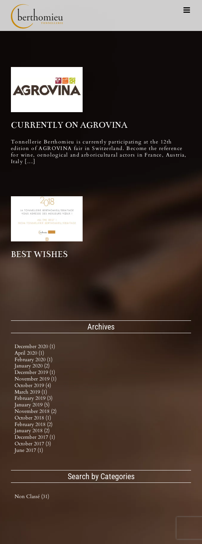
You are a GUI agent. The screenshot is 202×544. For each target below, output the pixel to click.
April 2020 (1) (29, 353)
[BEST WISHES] (47, 218)
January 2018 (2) (32, 430)
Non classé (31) (32, 497)
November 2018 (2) (35, 411)
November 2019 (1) (35, 378)
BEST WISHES (39, 254)
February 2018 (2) (33, 424)
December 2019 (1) (35, 372)
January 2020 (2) (32, 365)
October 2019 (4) (33, 385)
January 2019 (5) (32, 404)
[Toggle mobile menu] (187, 10)
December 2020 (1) (35, 346)
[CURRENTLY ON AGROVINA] (47, 89)
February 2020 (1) (33, 359)
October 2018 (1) (33, 417)
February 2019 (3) (33, 398)
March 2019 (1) (31, 392)
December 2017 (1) (35, 437)
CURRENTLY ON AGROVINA (69, 125)
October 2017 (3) (33, 443)
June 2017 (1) (29, 450)
